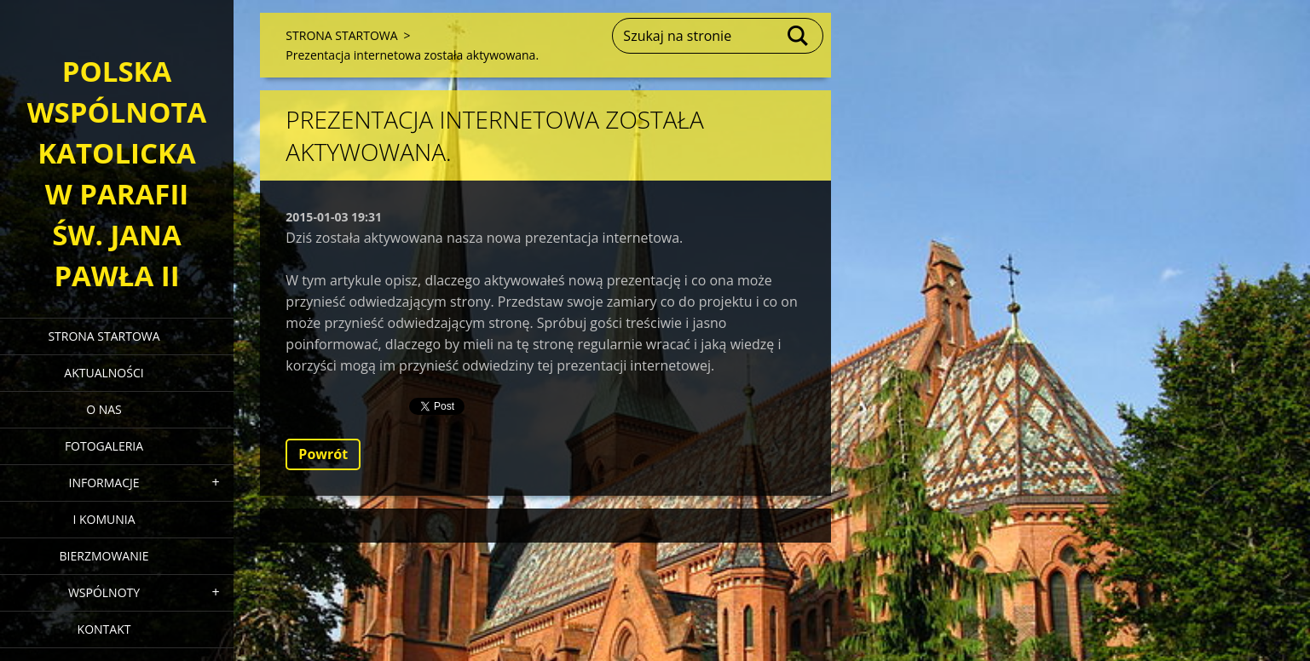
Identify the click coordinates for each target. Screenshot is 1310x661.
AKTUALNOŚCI (103, 373)
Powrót (323, 454)
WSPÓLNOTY (104, 592)
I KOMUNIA (103, 519)
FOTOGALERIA (104, 446)
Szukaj (799, 36)
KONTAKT (104, 629)
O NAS (104, 409)
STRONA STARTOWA (103, 336)
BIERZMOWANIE (104, 556)
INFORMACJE (103, 482)
